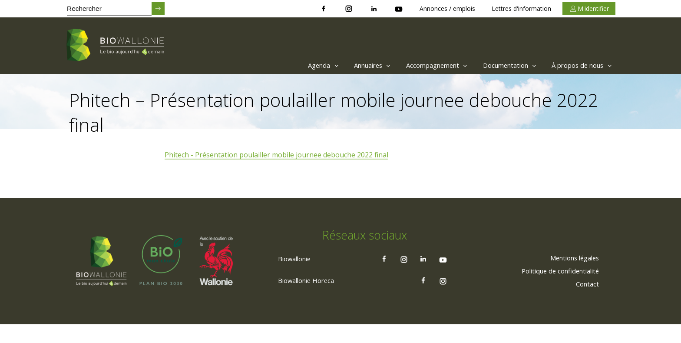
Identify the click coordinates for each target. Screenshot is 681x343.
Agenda (297, 65)
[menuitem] (295, 65)
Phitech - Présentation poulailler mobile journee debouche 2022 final (277, 155)
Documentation (500, 65)
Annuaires (351, 65)
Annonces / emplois (447, 8)
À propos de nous (579, 65)
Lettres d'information (521, 8)
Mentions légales (570, 276)
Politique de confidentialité (555, 289)
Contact (585, 302)
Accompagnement (421, 65)
